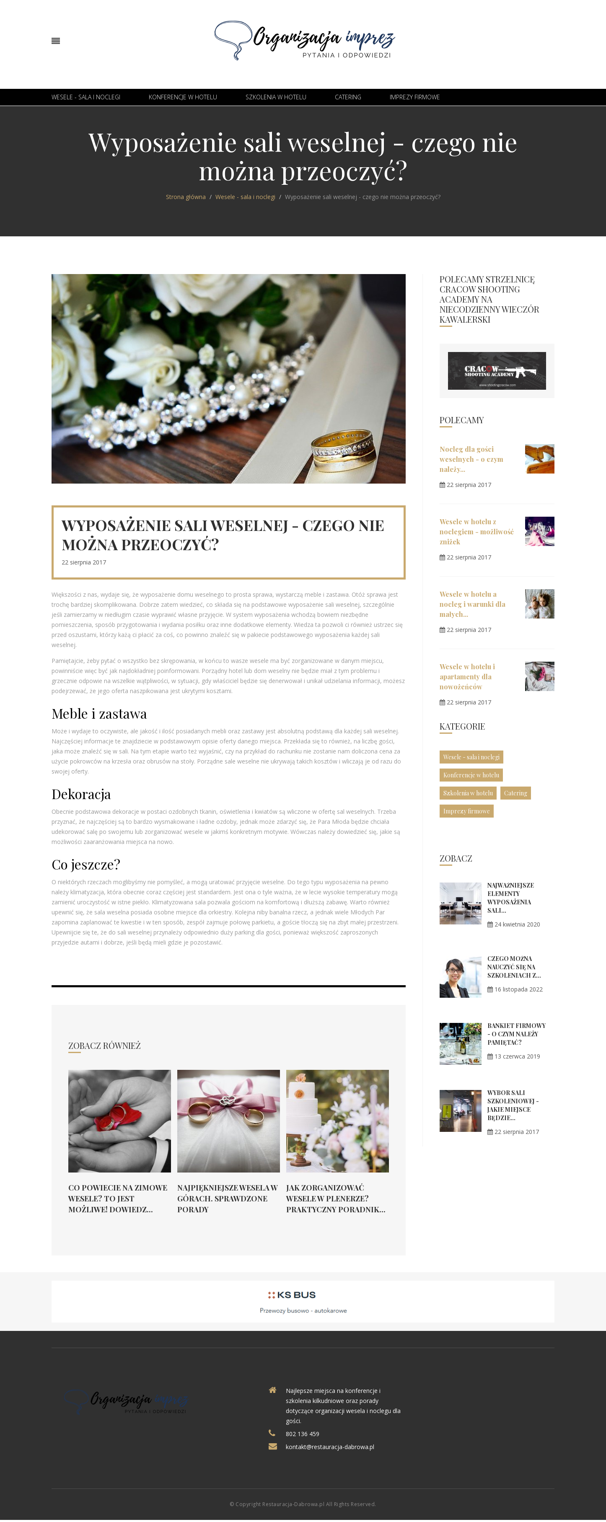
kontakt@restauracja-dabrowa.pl (330, 1447)
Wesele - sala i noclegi (86, 97)
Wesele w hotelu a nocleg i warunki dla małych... (472, 604)
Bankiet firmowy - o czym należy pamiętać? (516, 1034)
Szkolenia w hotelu (276, 97)
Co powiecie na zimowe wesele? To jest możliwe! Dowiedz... (117, 1198)
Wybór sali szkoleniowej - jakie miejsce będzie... (513, 1105)
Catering (348, 97)
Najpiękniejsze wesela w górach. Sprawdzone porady (227, 1198)
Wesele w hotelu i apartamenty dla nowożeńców (467, 676)
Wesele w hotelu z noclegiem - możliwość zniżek (477, 531)
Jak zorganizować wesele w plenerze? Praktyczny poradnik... (336, 1198)
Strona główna (186, 197)
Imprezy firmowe (415, 97)
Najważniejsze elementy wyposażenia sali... (510, 897)
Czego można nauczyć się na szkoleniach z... (514, 967)
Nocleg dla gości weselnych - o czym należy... (471, 459)
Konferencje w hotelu (183, 97)
